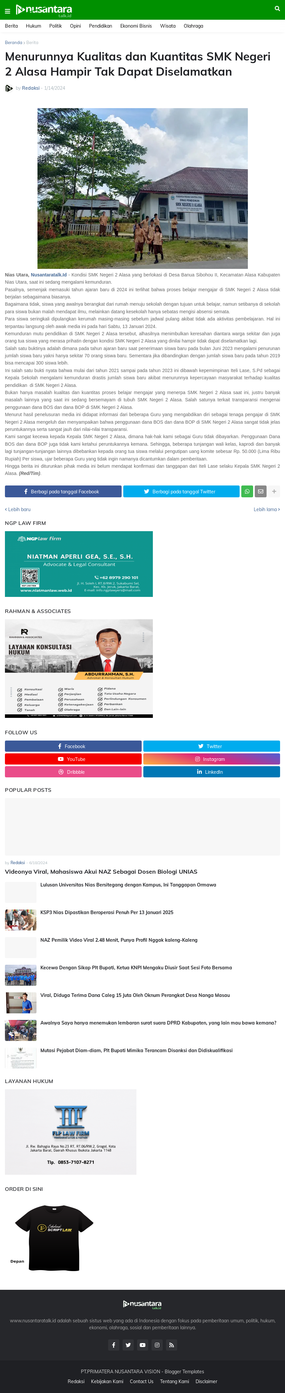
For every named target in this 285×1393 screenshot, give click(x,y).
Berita (11, 26)
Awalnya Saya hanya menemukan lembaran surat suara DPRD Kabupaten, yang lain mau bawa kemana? (158, 1023)
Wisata (168, 26)
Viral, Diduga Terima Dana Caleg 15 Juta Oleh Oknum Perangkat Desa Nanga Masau (135, 995)
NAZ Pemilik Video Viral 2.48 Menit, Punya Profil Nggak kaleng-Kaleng (119, 940)
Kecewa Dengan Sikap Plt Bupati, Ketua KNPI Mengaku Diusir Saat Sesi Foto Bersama (136, 968)
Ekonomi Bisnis (136, 26)
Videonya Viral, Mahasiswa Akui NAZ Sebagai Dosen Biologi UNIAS (101, 871)
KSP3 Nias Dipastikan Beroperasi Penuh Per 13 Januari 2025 (106, 912)
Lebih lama (265, 509)
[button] (7, 11)
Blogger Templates (184, 1372)
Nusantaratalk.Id (49, 274)
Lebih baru (19, 509)
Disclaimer (206, 1381)
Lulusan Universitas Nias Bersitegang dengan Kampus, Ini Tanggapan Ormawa (128, 885)
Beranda (13, 42)
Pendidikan (100, 26)
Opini (75, 26)
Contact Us (142, 1381)
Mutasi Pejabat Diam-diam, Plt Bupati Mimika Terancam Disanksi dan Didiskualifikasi (136, 1050)
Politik (55, 26)
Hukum (33, 26)
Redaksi (76, 1381)
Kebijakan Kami (107, 1381)
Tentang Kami (174, 1381)
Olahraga (193, 26)
